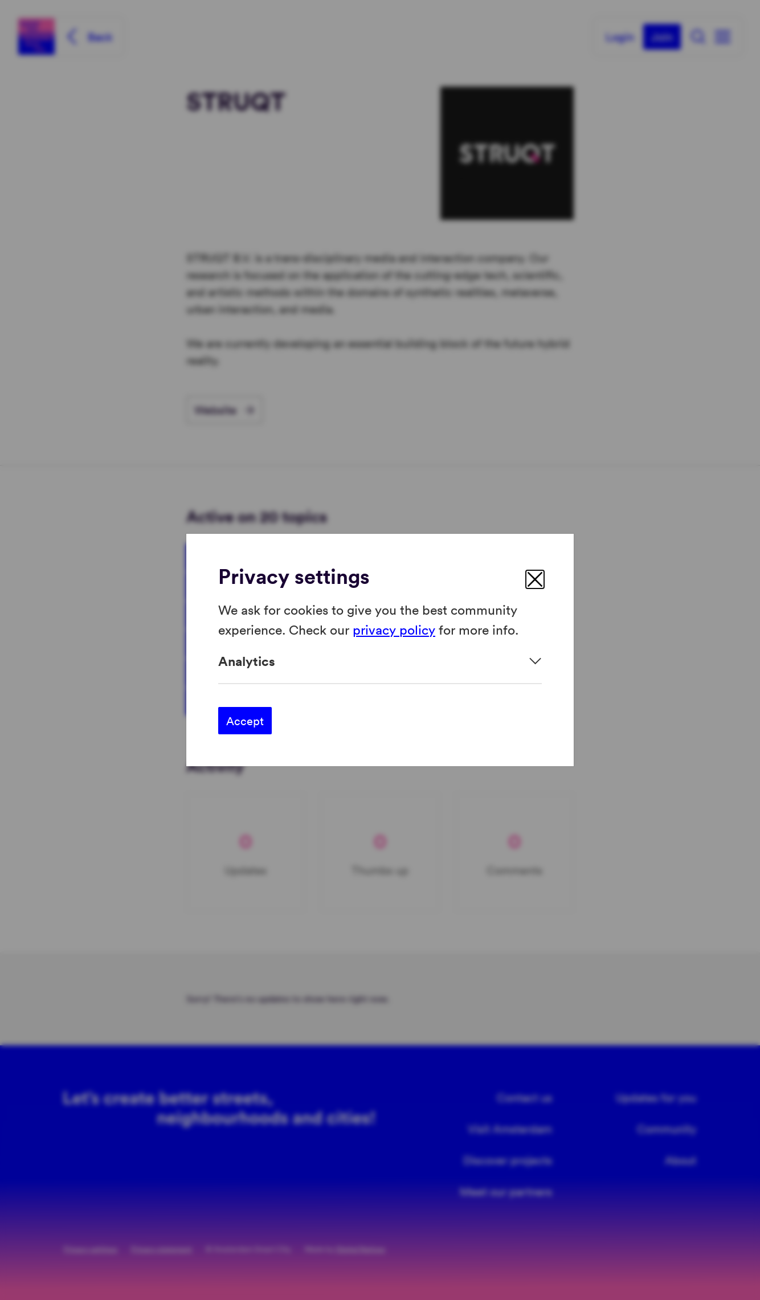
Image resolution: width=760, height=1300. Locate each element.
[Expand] (380, 661)
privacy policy (394, 628)
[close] (535, 579)
